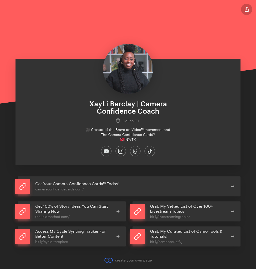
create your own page (128, 260)
